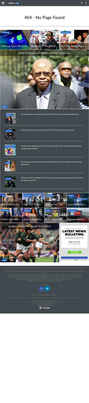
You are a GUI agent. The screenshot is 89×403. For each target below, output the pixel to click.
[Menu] (81, 3)
